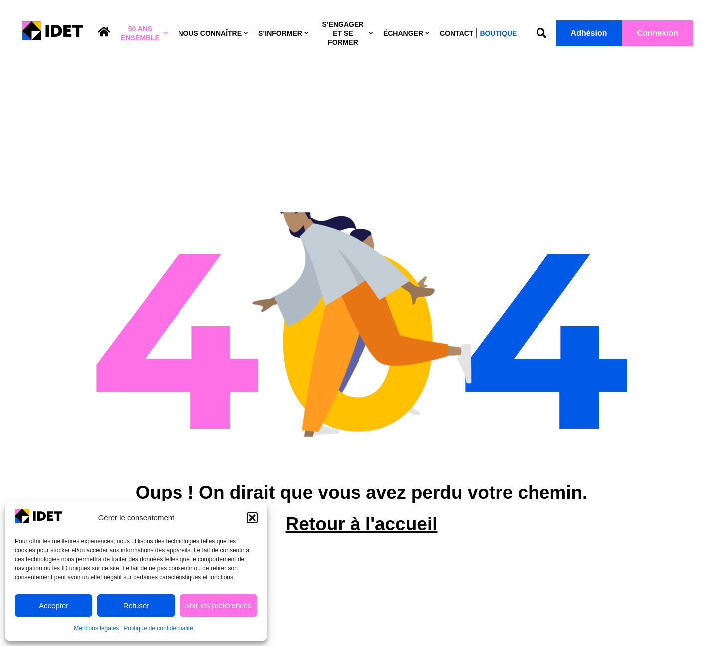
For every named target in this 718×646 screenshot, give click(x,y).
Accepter (53, 605)
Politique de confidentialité (158, 628)
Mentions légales (96, 628)
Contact (456, 33)
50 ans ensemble (144, 33)
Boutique (498, 33)
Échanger (406, 33)
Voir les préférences (218, 605)
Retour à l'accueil (362, 535)
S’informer (283, 33)
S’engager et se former (347, 33)
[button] (252, 518)
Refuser (136, 605)
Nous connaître (213, 33)
